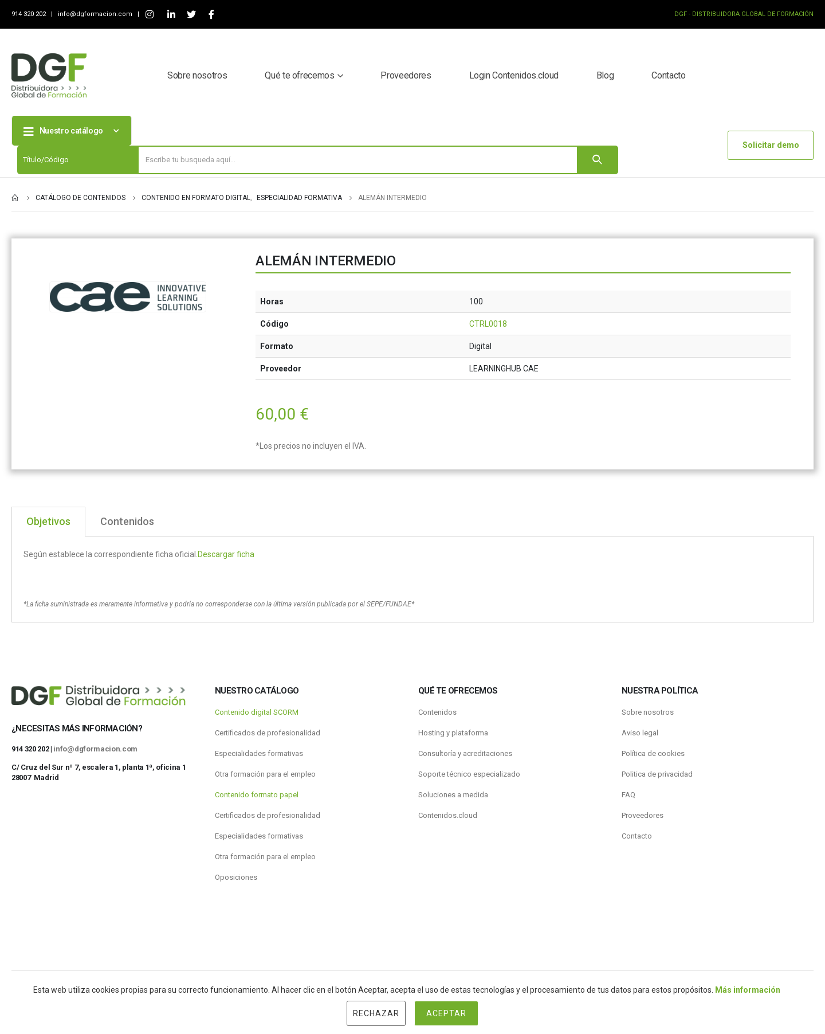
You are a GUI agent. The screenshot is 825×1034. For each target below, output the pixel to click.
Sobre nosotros (197, 75)
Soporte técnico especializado (469, 774)
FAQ (628, 794)
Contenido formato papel (256, 794)
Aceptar (446, 1013)
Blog (605, 75)
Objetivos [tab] (48, 521)
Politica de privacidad (657, 774)
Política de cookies (653, 753)
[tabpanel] (412, 579)
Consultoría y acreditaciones (465, 753)
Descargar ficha (226, 554)
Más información (747, 989)
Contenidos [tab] (127, 521)
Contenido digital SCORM (256, 712)
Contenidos (437, 712)
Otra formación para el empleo (265, 774)
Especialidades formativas (259, 753)
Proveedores (405, 75)
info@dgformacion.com (96, 14)
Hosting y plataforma (453, 732)
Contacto (668, 75)
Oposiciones (236, 877)
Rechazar (376, 1013)
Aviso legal (640, 732)
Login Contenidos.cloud (514, 75)
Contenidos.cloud (447, 815)
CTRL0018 (488, 323)
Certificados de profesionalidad (267, 732)
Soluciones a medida (453, 794)
